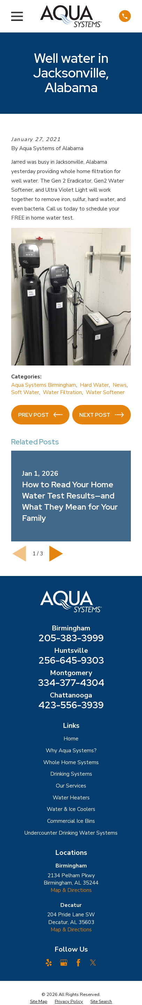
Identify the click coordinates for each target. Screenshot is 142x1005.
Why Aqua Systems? (71, 750)
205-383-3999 (71, 638)
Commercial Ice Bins (71, 821)
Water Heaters (71, 797)
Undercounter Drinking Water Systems (71, 832)
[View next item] (56, 554)
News (120, 385)
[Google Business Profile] (63, 962)
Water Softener (105, 392)
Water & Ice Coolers (71, 809)
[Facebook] (78, 962)
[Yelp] (48, 962)
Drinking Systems (71, 773)
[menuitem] (38, 1001)
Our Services (71, 785)
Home (71, 738)
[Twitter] (93, 962)
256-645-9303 (71, 660)
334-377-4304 (71, 683)
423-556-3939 (71, 705)
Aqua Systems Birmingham (43, 385)
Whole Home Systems (71, 762)
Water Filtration (62, 392)
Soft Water (25, 392)
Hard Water (94, 385)
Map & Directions (71, 890)
